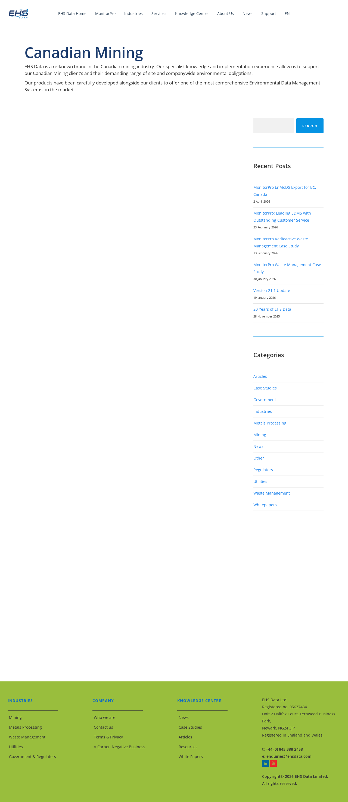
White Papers (191, 756)
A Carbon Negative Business (119, 746)
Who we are (104, 717)
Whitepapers (265, 504)
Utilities (260, 481)
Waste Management (271, 493)
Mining (259, 434)
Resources (188, 746)
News (258, 446)
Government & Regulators (32, 756)
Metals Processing (269, 423)
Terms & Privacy (108, 737)
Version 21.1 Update (271, 290)
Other (258, 458)
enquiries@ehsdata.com (288, 756)
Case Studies (265, 388)
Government (264, 399)
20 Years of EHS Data (272, 309)
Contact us (103, 727)
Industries (262, 411)
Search (310, 125)
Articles (260, 376)
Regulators (263, 469)
